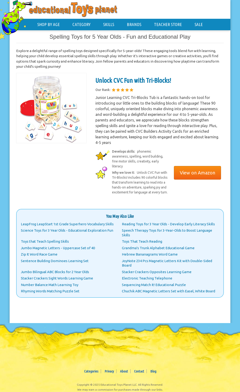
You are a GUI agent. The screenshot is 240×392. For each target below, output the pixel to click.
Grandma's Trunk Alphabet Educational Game (158, 248)
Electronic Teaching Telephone (147, 278)
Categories (91, 371)
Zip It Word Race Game (39, 254)
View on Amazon (197, 172)
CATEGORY (81, 24)
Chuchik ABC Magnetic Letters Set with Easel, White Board (168, 291)
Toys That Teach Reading (142, 241)
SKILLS (108, 24)
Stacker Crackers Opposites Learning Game (156, 272)
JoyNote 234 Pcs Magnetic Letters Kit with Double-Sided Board (167, 263)
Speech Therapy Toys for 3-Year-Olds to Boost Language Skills (167, 232)
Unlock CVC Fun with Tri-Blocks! (133, 80)
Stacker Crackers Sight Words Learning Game (57, 278)
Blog (153, 371)
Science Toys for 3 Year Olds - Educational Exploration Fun (67, 230)
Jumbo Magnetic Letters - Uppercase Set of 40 (58, 248)
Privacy (109, 371)
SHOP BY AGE (48, 24)
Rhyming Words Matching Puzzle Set (50, 291)
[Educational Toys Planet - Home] (17, 18)
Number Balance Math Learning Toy (49, 285)
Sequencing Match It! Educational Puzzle (154, 285)
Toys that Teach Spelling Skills (45, 241)
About (124, 371)
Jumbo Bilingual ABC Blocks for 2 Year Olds (55, 272)
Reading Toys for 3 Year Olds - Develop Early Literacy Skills (168, 224)
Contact (139, 371)
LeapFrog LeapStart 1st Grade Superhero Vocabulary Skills (67, 224)
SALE (199, 24)
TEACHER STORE (168, 24)
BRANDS (134, 24)
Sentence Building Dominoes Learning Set (55, 261)
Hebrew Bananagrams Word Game (150, 254)
